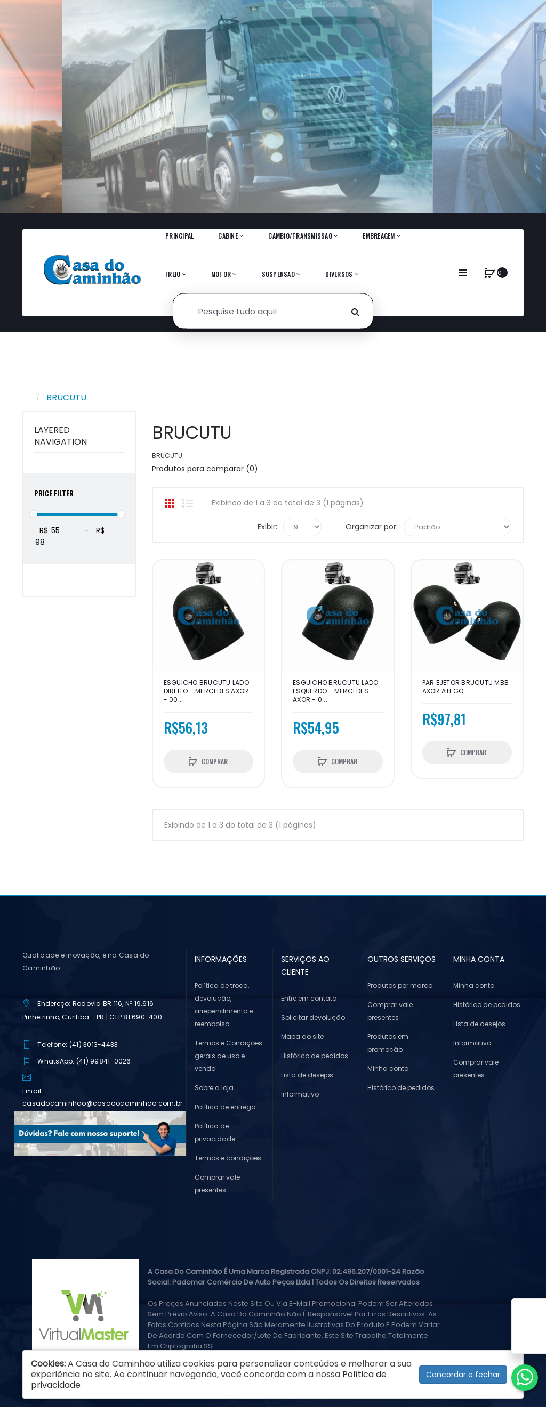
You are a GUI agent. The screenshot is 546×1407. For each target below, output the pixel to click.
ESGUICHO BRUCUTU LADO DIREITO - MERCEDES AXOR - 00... (206, 691)
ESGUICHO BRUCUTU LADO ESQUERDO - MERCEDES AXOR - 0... (335, 691)
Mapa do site (302, 1036)
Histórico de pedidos (314, 1055)
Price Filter (54, 492)
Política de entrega (225, 1106)
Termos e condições (228, 1158)
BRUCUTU (66, 397)
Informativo (300, 1094)
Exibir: (267, 526)
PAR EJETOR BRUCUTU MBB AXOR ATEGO (465, 687)
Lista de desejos (307, 1074)
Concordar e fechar (463, 1374)
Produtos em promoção (387, 1043)
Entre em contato (308, 998)
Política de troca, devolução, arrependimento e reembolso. (224, 1004)
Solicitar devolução (313, 1017)
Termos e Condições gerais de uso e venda (228, 1055)
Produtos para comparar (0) (205, 468)
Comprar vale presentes (217, 1184)
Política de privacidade (215, 1132)
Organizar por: (372, 526)
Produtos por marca (400, 985)
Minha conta (388, 1068)
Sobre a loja (214, 1087)
